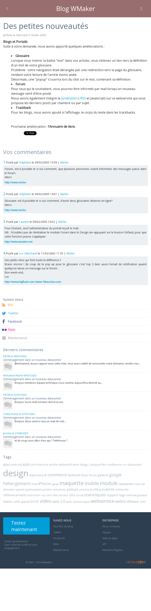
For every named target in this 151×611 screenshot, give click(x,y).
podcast (72, 489)
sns (72, 494)
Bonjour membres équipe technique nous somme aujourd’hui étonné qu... (59, 382)
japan (55, 484)
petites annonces (54, 489)
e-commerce (55, 474)
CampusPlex (97, 464)
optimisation (33, 489)
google (115, 474)
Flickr (12, 330)
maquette (72, 483)
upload (25, 502)
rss (43, 495)
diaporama (36, 475)
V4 (32, 501)
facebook (74, 475)
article (53, 464)
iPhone (44, 483)
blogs (84, 464)
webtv (120, 501)
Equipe (106, 532)
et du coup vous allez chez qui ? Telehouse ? (41, 440)
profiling (95, 489)
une (17, 501)
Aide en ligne (110, 538)
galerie (103, 475)
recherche (122, 489)
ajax (6, 464)
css (124, 464)
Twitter (13, 313)
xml (142, 501)
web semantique (78, 502)
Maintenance (17, 338)
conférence (114, 464)
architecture (40, 464)
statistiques (95, 494)
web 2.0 (58, 501)
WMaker (133, 501)
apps (26, 464)
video (45, 501)
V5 (37, 501)
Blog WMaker (75, 8)
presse (84, 489)
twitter (8, 501)
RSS (10, 305)
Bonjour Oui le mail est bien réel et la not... (39, 402)
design (15, 473)
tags (122, 495)
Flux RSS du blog (63, 526)
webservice (102, 501)
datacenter (134, 464)
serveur (63, 495)
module (109, 483)
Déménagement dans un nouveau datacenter (32, 360)
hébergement (17, 483)
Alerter (64, 162)
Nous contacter (111, 526)
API (104, 544)
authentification (68, 464)
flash (84, 475)
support (112, 495)
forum (93, 475)
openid (19, 489)
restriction (33, 495)
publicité (108, 489)
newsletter (126, 484)
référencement (14, 495)
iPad (34, 484)
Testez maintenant (24, 525)
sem (49, 495)
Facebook (15, 321)
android (16, 464)
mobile (92, 483)
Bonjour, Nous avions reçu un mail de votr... (40, 421)
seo (55, 495)
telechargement (136, 495)
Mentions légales (112, 550)
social (79, 495)
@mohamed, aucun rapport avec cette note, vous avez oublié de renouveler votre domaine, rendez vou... (77, 363)
